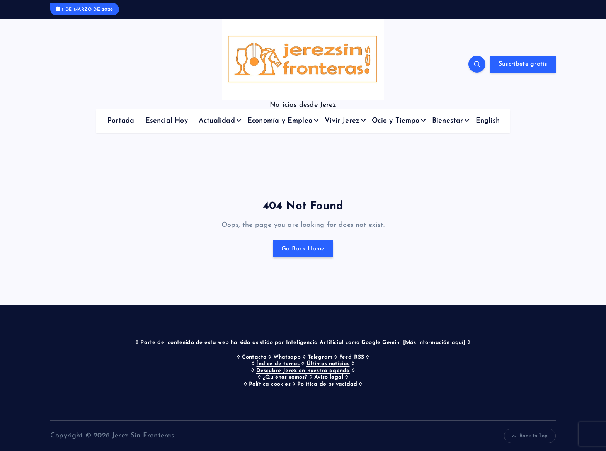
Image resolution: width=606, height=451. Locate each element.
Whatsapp (287, 357)
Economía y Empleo (279, 120)
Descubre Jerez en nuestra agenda (303, 371)
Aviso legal (328, 377)
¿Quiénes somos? (285, 377)
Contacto (254, 357)
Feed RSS (351, 357)
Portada (120, 120)
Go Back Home (303, 249)
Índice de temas (278, 364)
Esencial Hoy (166, 120)
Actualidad (217, 120)
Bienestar (447, 120)
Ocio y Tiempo (395, 120)
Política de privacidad (327, 384)
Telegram (320, 357)
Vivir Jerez (342, 120)
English (488, 120)
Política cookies (270, 384)
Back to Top (530, 436)
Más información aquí (434, 342)
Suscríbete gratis (523, 64)
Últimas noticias (328, 364)
